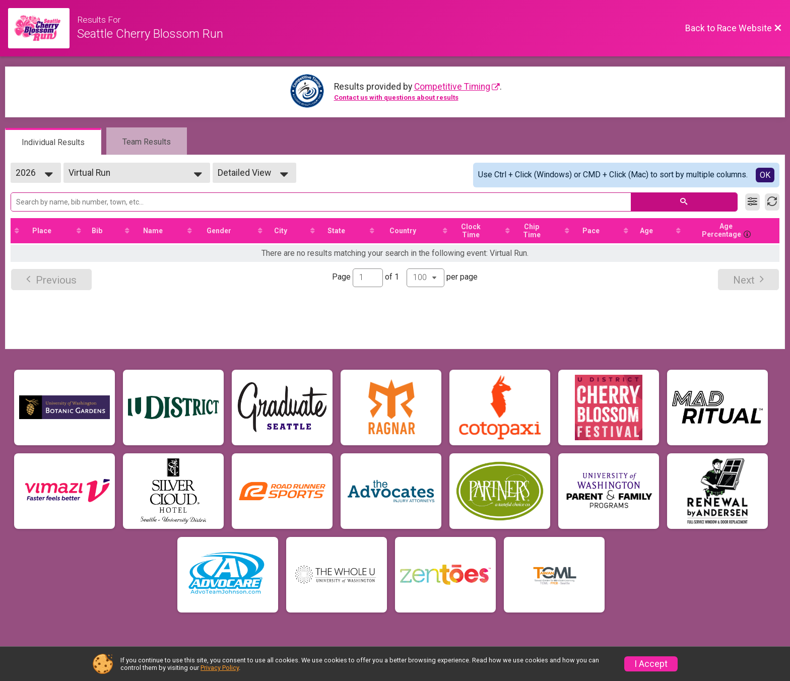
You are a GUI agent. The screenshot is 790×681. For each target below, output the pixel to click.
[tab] (53, 141)
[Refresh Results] (772, 202)
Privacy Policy (220, 667)
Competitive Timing (452, 87)
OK (765, 175)
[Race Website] (42, 28)
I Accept (651, 664)
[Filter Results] (752, 202)
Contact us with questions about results (396, 97)
